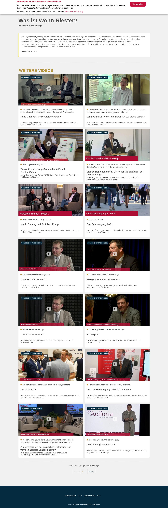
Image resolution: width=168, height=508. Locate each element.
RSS (99, 495)
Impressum (70, 495)
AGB (80, 495)
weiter (91, 471)
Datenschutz (89, 495)
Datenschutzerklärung (74, 11)
